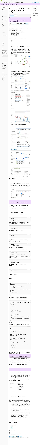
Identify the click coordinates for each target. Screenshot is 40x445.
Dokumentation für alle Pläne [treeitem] (4, 10)
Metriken (11, 427)
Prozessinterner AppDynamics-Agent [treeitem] (4, 65)
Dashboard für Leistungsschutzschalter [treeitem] (4, 50)
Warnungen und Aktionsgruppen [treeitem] (3, 48)
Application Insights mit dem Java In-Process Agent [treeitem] (4, 55)
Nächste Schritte (34, 16)
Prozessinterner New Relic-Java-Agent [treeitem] (4, 63)
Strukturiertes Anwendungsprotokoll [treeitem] (4, 59)
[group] (20, 289)
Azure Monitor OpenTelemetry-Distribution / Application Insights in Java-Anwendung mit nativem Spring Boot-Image (19, 24)
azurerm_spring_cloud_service (16, 325)
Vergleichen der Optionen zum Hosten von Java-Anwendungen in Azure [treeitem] (4, 20)
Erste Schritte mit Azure (36, 2)
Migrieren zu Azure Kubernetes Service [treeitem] (5, 24)
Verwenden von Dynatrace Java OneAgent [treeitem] (4, 61)
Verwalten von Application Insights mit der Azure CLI (35, 10)
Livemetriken (12, 426)
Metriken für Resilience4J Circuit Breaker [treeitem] (4, 57)
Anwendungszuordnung (13, 425)
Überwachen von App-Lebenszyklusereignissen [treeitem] (4, 67)
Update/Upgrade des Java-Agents (36, 12)
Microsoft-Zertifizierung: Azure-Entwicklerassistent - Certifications (15, 436)
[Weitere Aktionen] (30, 6)
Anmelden (38, 0)
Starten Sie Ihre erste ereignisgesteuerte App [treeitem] (4, 30)
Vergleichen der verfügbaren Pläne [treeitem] (4, 16)
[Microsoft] (1, 0)
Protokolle (12, 428)
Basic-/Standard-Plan (19, 6)
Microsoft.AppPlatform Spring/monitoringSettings (14, 281)
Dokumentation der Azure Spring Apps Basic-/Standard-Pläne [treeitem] (4, 9)
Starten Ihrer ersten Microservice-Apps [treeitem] (3, 32)
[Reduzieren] (7, 6)
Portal (32, 2)
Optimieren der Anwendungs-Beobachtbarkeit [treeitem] (3, 76)
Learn (10, 6)
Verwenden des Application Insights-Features (35, 8)
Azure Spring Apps (15, 6)
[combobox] (4, 7)
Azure (11, 6)
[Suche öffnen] (36, 0)
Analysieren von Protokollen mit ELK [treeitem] (4, 72)
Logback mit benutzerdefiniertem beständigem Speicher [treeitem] (4, 69)
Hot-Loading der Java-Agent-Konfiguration (35, 13)
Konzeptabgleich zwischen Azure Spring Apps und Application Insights (36, 15)
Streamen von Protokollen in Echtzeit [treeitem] (5, 53)
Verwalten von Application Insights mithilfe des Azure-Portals (36, 9)
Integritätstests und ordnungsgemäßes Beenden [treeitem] (4, 74)
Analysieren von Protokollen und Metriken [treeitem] (4, 52)
